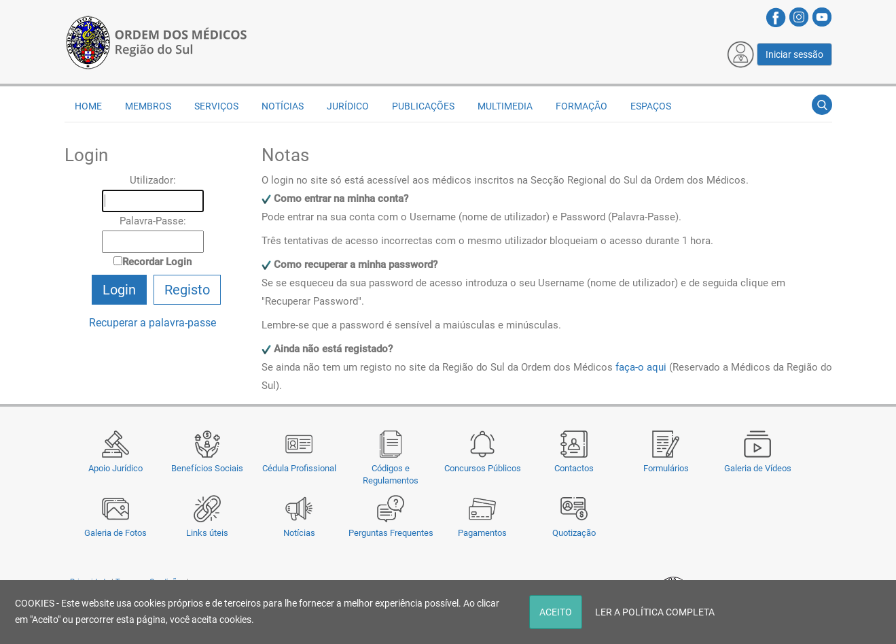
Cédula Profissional (299, 468)
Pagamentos (482, 533)
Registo (187, 290)
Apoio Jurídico (115, 468)
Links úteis (207, 533)
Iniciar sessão (794, 54)
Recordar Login (157, 262)
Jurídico (348, 106)
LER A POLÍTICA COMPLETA (655, 612)
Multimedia (505, 106)
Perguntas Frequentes (390, 533)
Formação (581, 106)
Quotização (574, 533)
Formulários (666, 468)
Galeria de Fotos (115, 533)
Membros (148, 106)
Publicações (423, 106)
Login (119, 290)
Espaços (650, 106)
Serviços (216, 106)
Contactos (574, 468)
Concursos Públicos (482, 468)
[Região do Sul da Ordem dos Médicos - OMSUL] (156, 41)
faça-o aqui (640, 367)
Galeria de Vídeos (757, 468)
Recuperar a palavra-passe (152, 322)
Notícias (299, 533)
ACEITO (555, 612)
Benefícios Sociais (207, 468)
